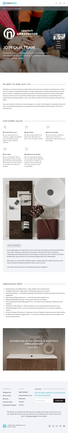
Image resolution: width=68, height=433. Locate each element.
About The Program (14, 245)
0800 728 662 (23, 392)
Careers (21, 405)
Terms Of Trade (7, 402)
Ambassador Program (9, 405)
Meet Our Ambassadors (58, 44)
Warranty (5, 399)
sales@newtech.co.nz (25, 395)
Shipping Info (7, 392)
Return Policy (7, 396)
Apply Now (33, 347)
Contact (21, 402)
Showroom (22, 399)
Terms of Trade (31, 416)
